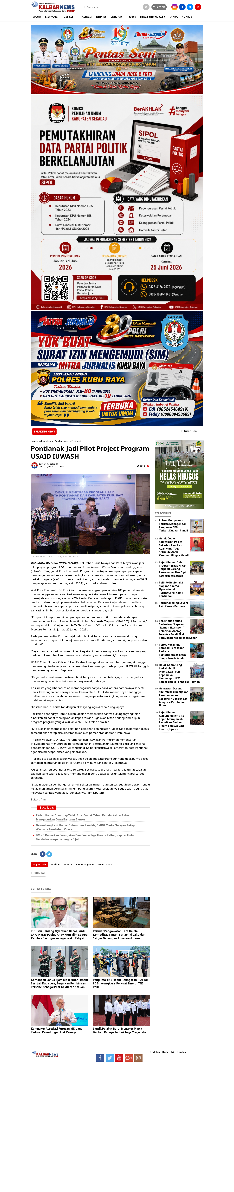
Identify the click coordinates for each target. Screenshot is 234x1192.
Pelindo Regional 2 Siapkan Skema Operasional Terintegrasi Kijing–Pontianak (172, 589)
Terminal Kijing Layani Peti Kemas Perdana (173, 604)
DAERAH (86, 17)
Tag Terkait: (39, 864)
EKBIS (132, 17)
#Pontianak (105, 864)
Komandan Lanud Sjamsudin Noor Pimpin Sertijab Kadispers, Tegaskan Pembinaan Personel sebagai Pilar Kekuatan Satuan (59, 983)
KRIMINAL (117, 17)
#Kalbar (55, 864)
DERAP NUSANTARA (152, 17)
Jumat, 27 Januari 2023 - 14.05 (51, 466)
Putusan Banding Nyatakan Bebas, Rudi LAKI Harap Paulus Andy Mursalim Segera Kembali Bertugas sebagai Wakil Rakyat (59, 934)
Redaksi (155, 1052)
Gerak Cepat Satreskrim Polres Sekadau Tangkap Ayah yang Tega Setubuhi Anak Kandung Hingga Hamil (174, 547)
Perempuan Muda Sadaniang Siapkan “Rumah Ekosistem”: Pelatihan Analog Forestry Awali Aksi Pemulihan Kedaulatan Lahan (178, 629)
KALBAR (69, 17)
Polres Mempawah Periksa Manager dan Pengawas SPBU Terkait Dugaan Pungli (173, 525)
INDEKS (187, 17)
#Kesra (68, 864)
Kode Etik (168, 1052)
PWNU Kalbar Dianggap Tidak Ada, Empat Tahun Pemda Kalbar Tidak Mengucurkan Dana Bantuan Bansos (82, 817)
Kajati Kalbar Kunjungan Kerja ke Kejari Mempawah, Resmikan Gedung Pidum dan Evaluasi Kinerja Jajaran (171, 720)
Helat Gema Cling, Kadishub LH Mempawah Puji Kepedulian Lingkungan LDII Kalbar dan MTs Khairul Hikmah (179, 673)
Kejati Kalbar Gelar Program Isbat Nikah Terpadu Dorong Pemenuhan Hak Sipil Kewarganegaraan (173, 568)
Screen (159, 7)
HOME (37, 17)
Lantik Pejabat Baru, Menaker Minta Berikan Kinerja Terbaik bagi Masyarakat (120, 1030)
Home (34, 441)
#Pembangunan (85, 864)
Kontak (181, 1052)
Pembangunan (62, 441)
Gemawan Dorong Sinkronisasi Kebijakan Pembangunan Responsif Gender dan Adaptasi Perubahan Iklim (173, 697)
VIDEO (174, 17)
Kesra (50, 441)
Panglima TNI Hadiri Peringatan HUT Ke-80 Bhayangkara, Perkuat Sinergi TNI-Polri (121, 983)
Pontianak (76, 441)
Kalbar (42, 441)
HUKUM (101, 17)
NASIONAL (52, 17)
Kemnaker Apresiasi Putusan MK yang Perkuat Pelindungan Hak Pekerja (57, 1030)
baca (141, 465)
